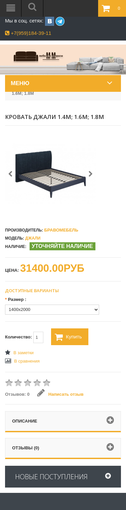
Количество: (24, 337)
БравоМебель (61, 230)
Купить (68, 337)
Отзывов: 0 (17, 394)
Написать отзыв (60, 394)
